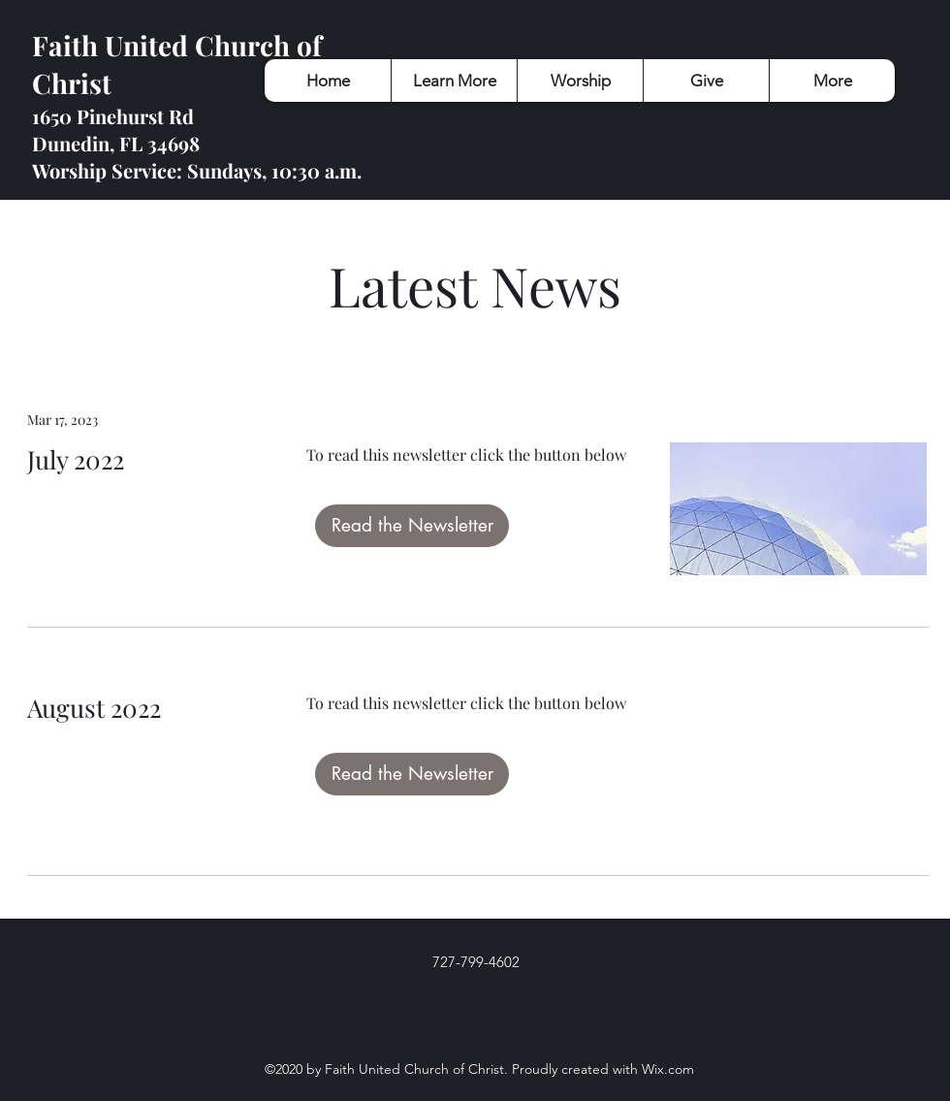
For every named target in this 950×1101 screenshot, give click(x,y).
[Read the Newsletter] (412, 525)
